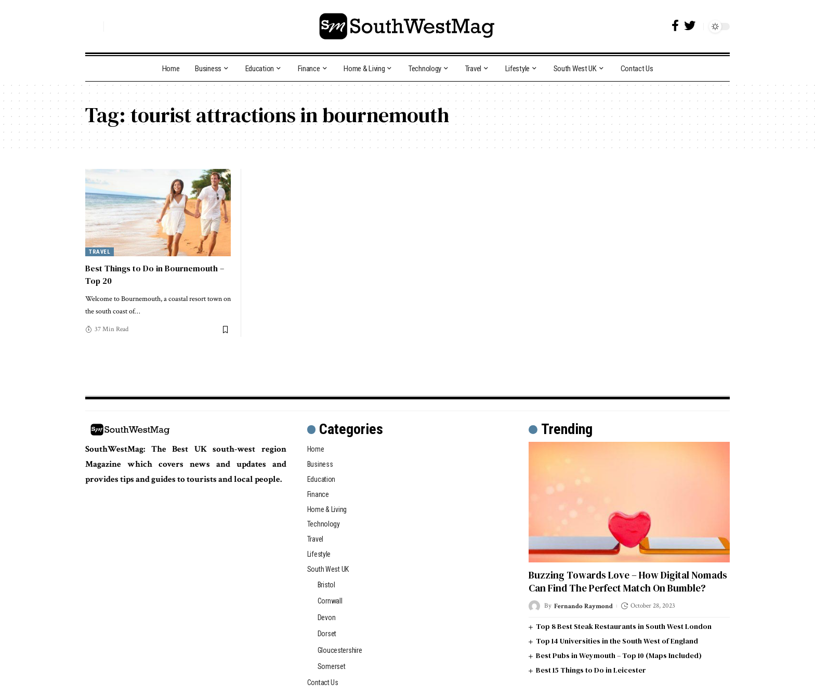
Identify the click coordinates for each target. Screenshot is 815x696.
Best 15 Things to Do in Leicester (591, 670)
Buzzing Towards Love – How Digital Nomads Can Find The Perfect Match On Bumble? (628, 581)
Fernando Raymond (583, 605)
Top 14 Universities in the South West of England (617, 641)
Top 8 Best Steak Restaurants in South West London (624, 626)
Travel (99, 251)
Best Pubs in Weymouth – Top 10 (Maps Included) (619, 655)
